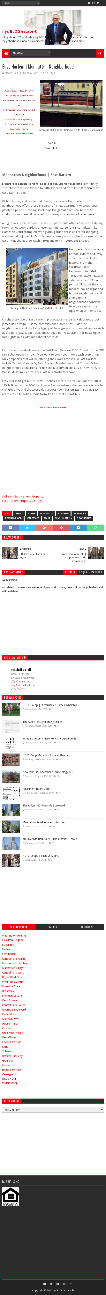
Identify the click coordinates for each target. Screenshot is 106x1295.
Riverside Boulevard (14, 1009)
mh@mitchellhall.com (23, 685)
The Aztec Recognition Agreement (43, 721)
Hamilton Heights (12, 940)
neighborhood (13, 518)
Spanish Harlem (63, 518)
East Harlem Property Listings (22, 501)
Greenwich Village (12, 1032)
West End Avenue (12, 981)
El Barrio (63, 513)
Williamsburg (9, 1083)
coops (31, 513)
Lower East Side (11, 1042)
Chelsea (6, 1028)
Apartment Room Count (37, 788)
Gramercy (7, 1060)
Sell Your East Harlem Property (22, 496)
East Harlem (46, 513)
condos (19, 513)
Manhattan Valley (12, 967)
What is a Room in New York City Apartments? (50, 738)
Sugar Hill (8, 944)
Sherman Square (12, 995)
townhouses (84, 518)
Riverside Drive (11, 986)
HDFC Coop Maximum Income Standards (47, 755)
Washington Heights (14, 935)
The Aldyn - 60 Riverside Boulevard (44, 805)
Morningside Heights (14, 963)
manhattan (79, 513)
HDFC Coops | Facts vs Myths (41, 855)
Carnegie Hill (9, 1074)
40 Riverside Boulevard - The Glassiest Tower (50, 839)
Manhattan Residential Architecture (43, 822)
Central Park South (13, 1005)
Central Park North (13, 958)
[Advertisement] (31, 895)
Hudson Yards (10, 1023)
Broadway (8, 991)
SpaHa (47, 518)
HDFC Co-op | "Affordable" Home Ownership (50, 705)
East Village (9, 1037)
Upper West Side (12, 977)
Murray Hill (8, 1065)
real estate (32, 518)
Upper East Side (11, 1069)
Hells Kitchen (10, 1014)
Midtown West (10, 1018)
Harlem (6, 949)
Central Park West (13, 972)
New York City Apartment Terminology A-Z (48, 772)
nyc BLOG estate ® (19, 31)
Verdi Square (9, 1000)
